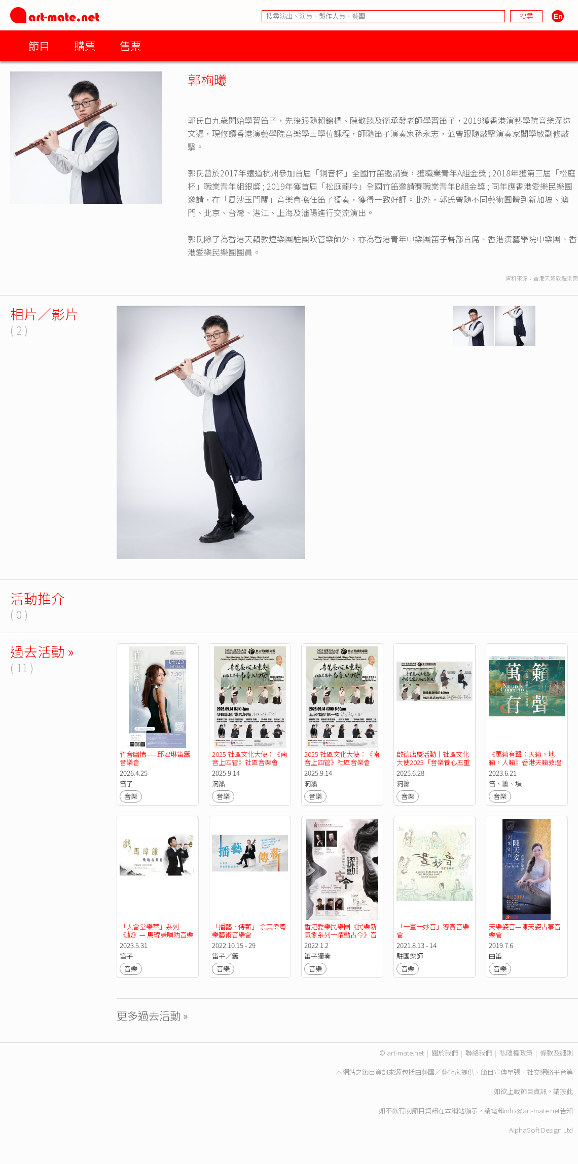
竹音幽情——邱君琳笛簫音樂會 (155, 758)
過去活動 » (42, 651)
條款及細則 (556, 1053)
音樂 (130, 796)
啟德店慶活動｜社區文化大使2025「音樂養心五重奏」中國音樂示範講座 (433, 762)
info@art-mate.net (532, 1110)
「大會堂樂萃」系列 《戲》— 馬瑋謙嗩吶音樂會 (156, 935)
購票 (84, 45)
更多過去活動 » (152, 1015)
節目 (39, 45)
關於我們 (444, 1053)
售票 (130, 45)
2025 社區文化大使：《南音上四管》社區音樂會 (249, 758)
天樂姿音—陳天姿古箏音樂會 (525, 930)
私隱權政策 (515, 1053)
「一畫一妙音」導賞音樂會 (432, 930)
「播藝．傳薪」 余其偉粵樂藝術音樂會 (249, 930)
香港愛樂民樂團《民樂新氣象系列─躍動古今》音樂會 (340, 935)
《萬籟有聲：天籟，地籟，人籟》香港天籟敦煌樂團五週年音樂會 (525, 762)
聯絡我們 (478, 1053)
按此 (566, 1091)
